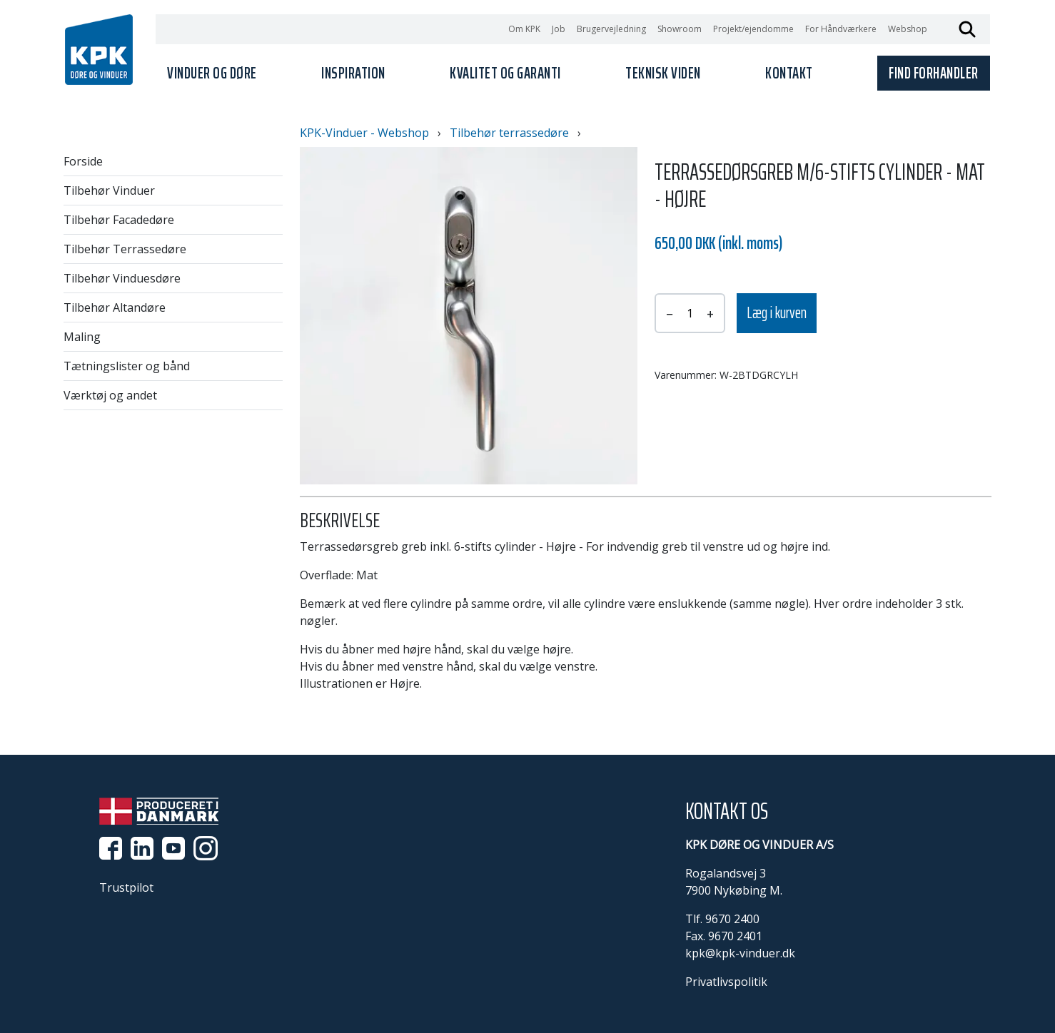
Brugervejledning (611, 29)
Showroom (679, 29)
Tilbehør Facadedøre (119, 220)
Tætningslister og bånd (127, 366)
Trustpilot (126, 887)
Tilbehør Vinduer (109, 190)
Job (558, 29)
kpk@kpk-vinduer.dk (740, 953)
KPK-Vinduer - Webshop (364, 133)
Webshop (907, 29)
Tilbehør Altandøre (115, 307)
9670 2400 (732, 919)
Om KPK (524, 29)
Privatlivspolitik (726, 981)
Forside (83, 161)
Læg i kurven (777, 312)
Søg (967, 29)
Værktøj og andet (110, 395)
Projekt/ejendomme (753, 29)
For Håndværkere (841, 29)
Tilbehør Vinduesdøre (122, 278)
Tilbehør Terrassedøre (125, 249)
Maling (82, 337)
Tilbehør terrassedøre (509, 133)
